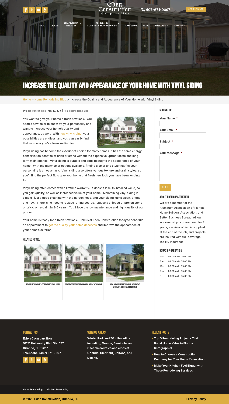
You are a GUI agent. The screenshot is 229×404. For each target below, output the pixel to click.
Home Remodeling (32, 389)
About (43, 26)
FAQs (55, 26)
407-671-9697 (155, 10)
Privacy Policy (196, 399)
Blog (146, 26)
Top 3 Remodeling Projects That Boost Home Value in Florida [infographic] (176, 343)
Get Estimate (195, 9)
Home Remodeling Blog (76, 110)
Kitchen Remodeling (57, 389)
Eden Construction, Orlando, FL (56, 399)
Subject (166, 141)
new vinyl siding (71, 133)
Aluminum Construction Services (102, 24)
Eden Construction (36, 110)
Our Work (131, 26)
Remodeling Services (71, 24)
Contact (179, 26)
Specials (160, 26)
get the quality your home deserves (73, 225)
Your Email (168, 130)
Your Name (169, 118)
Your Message (171, 153)
